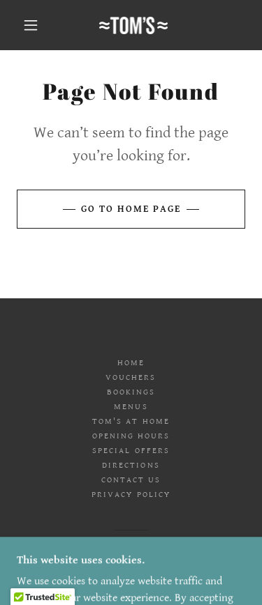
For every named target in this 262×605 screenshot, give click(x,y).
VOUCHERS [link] (130, 377)
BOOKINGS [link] (131, 392)
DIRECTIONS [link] (130, 465)
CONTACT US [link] (131, 479)
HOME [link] (131, 362)
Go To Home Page (131, 209)
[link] (133, 25)
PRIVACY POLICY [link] (131, 494)
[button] (31, 25)
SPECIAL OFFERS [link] (130, 450)
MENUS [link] (130, 406)
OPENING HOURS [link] (131, 436)
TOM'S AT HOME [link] (130, 421)
